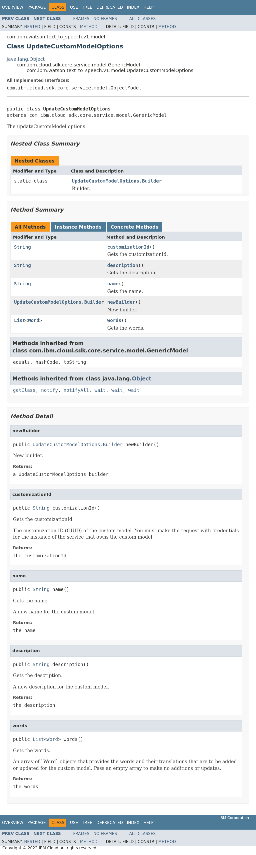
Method (89, 26)
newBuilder (121, 302)
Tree (87, 7)
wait (100, 390)
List (19, 320)
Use (74, 7)
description (122, 265)
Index (133, 7)
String (22, 247)
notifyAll (76, 390)
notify (49, 390)
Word (33, 320)
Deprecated (109, 7)
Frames (81, 18)
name (113, 283)
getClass (24, 390)
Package (36, 7)
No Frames (105, 18)
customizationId (128, 247)
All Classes (142, 18)
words (114, 320)
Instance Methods (78, 227)
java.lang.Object (26, 59)
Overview (12, 7)
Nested (32, 26)
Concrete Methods (135, 227)
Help (148, 7)
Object (142, 378)
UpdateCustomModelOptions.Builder (117, 181)
